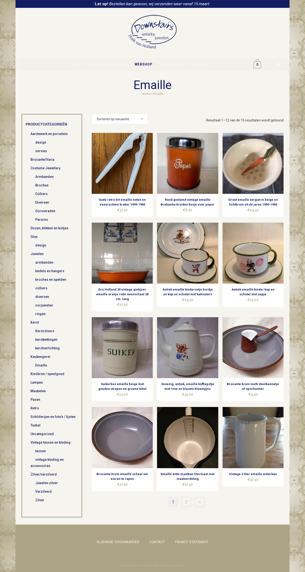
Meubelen (38, 391)
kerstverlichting (47, 348)
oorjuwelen (44, 305)
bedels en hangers (49, 271)
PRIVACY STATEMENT (191, 542)
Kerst (34, 322)
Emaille (41, 365)
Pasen (35, 399)
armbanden (44, 262)
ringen (40, 314)
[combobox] (120, 119)
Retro (34, 408)
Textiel (35, 425)
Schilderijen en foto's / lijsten (53, 417)
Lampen (36, 382)
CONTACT (157, 542)
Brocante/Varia (42, 159)
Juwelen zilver (46, 483)
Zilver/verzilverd (43, 474)
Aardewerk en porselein (49, 134)
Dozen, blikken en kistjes (49, 228)
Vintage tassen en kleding (50, 442)
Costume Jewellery (45, 168)
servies (41, 151)
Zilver (39, 500)
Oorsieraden (45, 211)
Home (146, 93)
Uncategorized (42, 434)
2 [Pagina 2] (186, 501)
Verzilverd (43, 491)
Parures (41, 219)
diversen (42, 297)
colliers (41, 288)
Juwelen (37, 254)
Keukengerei (40, 357)
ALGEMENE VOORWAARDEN (118, 542)
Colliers (41, 194)
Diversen (42, 202)
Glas (34, 237)
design (40, 142)
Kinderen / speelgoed (47, 374)
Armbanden (44, 177)
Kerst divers (44, 331)
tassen (40, 451)
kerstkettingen (46, 339)
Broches (42, 185)
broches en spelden (50, 279)
